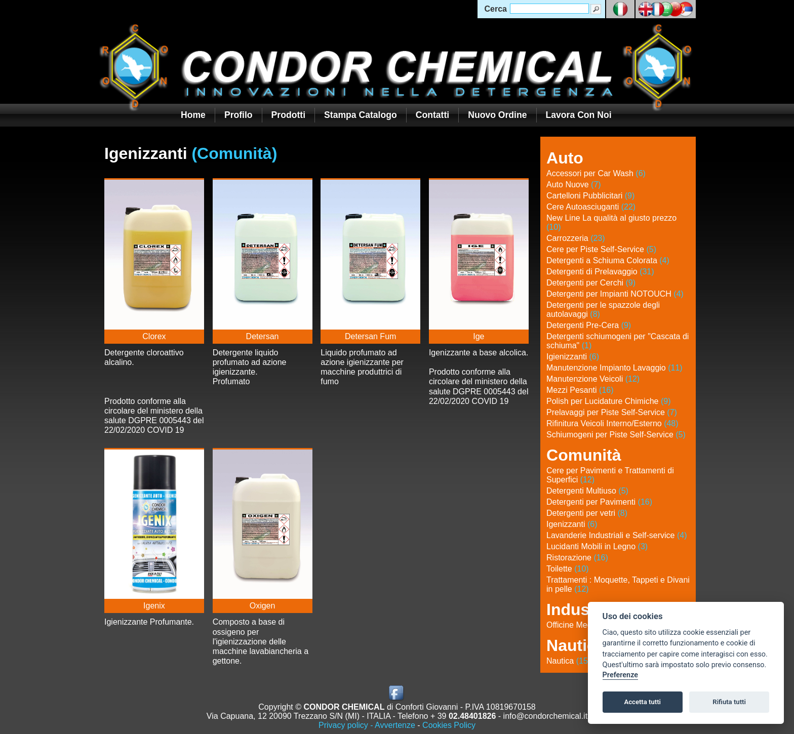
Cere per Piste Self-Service (601, 249)
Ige (478, 336)
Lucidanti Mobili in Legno (597, 546)
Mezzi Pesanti (580, 390)
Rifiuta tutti (729, 702)
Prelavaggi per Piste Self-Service (611, 412)
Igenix (154, 605)
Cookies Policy (448, 725)
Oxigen (262, 605)
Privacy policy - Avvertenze (367, 725)
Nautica (568, 661)
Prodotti (288, 115)
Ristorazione (577, 557)
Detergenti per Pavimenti (599, 502)
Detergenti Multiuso (587, 490)
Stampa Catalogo (360, 115)
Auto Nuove (573, 184)
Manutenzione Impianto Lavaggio (614, 367)
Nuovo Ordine (497, 115)
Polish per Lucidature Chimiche (608, 401)
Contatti (432, 115)
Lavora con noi (579, 115)
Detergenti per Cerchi (591, 282)
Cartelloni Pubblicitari (590, 195)
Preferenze (620, 675)
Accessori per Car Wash (596, 173)
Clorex (154, 336)
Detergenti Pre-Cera (588, 325)
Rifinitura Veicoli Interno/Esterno (612, 423)
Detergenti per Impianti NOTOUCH (615, 294)
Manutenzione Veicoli (593, 379)
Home (193, 115)
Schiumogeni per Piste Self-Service (616, 434)
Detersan (262, 336)
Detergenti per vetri (586, 513)
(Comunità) (234, 153)
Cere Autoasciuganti (591, 206)
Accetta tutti (642, 702)
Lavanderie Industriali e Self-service (616, 535)
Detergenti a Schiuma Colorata (607, 260)
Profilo (238, 115)
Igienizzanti (572, 356)
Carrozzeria (575, 238)
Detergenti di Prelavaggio (600, 271)
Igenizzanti (572, 524)
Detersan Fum (370, 336)
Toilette (567, 568)
